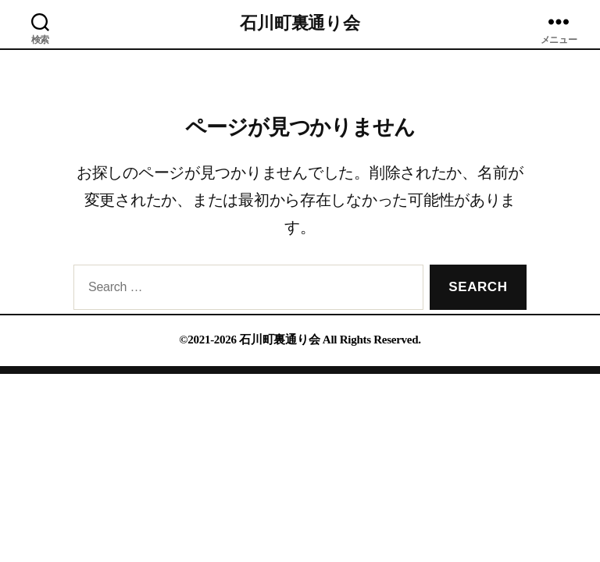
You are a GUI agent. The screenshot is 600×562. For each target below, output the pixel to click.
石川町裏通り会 (299, 23)
